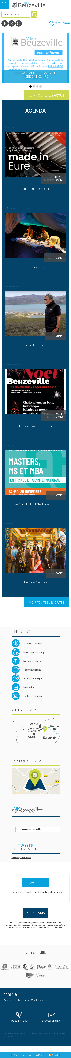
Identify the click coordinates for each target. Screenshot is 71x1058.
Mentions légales (36, 1055)
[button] (30, 86)
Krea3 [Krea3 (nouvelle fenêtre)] (53, 1055)
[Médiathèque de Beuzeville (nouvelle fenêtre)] (40, 975)
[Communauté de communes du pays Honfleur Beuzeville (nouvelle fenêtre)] (32, 967)
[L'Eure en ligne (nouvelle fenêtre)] (15, 967)
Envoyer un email (51, 1016)
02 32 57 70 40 (59, 23)
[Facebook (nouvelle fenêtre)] (4, 23)
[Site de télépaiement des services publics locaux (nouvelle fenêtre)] (26, 670)
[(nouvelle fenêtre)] (5, 967)
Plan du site (19, 1055)
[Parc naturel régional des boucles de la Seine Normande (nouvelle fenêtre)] (50, 967)
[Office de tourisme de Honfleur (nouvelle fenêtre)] (29, 975)
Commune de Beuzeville (30, 829)
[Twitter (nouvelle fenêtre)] (11, 23)
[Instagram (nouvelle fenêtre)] (18, 23)
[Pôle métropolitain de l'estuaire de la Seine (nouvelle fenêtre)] (42, 967)
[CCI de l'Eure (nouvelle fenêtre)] (25, 967)
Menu (4, 2)
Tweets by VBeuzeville (21, 857)
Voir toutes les (46, 95)
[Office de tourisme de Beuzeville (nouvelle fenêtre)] (62, 967)
